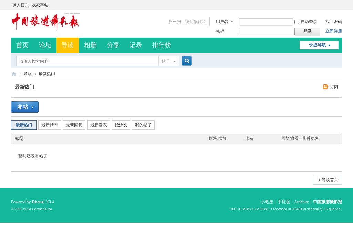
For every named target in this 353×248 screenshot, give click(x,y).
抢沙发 (121, 125)
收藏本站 (40, 4)
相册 (90, 45)
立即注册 (333, 31)
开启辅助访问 (340, 5)
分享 (113, 45)
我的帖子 (143, 125)
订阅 (334, 86)
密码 (220, 31)
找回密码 (333, 21)
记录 (136, 45)
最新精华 (49, 125)
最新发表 (98, 125)
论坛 (45, 45)
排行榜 (161, 45)
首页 (22, 45)
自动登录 (305, 21)
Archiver (301, 201)
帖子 (166, 61)
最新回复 (74, 125)
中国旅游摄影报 (14, 74)
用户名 (222, 21)
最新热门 (47, 73)
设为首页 (20, 4)
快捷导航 (317, 45)
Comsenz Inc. (42, 209)
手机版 (284, 201)
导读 (67, 45)
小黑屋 (267, 201)
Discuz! (38, 201)
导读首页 (330, 179)
